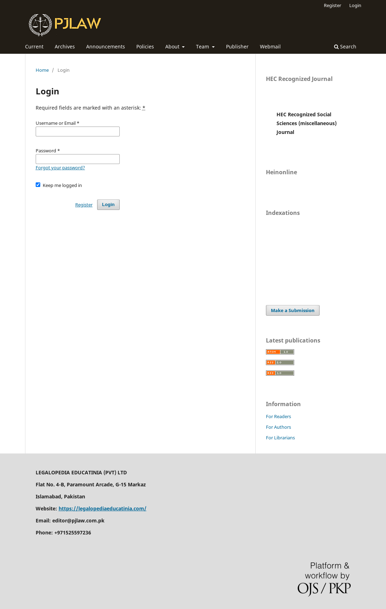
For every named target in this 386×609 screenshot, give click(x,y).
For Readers (278, 416)
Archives (65, 46)
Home (42, 70)
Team (203, 46)
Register (332, 5)
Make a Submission (293, 310)
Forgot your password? (60, 167)
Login (355, 5)
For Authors (278, 427)
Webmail (270, 46)
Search (345, 46)
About (173, 46)
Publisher (237, 46)
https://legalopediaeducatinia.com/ (103, 508)
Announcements (105, 46)
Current (34, 46)
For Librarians (280, 437)
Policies (145, 46)
